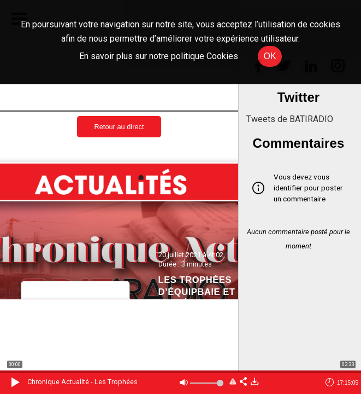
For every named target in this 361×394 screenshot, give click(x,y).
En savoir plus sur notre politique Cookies (158, 56)
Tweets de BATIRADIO (289, 119)
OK (269, 56)
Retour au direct (119, 127)
